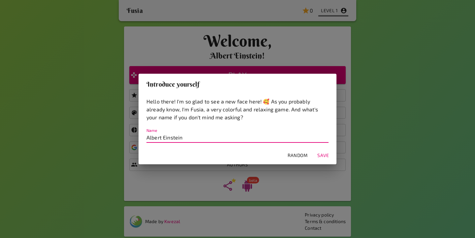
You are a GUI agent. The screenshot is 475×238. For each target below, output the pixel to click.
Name (151, 131)
